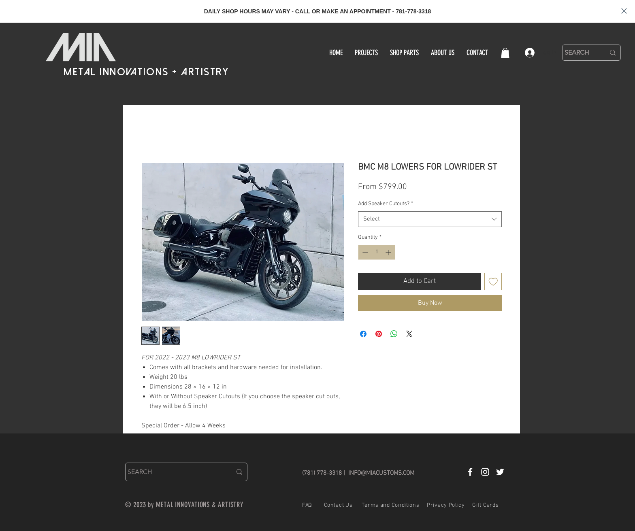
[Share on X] (409, 334)
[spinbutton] (376, 252)
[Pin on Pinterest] (379, 334)
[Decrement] (364, 252)
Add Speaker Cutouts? (385, 203)
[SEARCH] (579, 52)
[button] (505, 53)
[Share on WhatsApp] (394, 334)
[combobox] (430, 219)
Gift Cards (485, 505)
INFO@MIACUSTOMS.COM (381, 473)
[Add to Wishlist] (493, 282)
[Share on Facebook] (363, 334)
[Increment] (389, 252)
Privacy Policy (446, 505)
